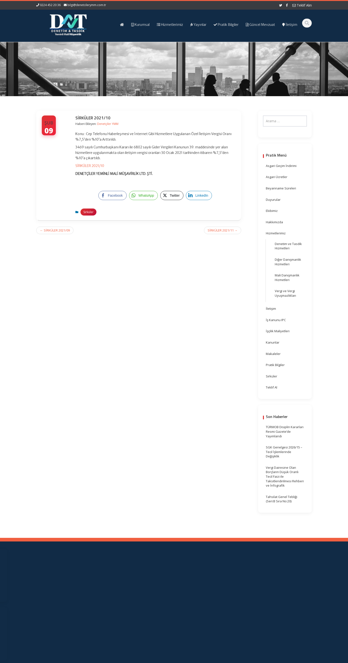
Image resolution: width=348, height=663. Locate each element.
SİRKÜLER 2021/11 (223, 230)
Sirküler (88, 212)
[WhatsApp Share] (143, 195)
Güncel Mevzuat (140, 588)
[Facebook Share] (112, 195)
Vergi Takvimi (205, 588)
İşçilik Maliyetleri (278, 331)
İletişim (271, 308)
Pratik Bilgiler (275, 365)
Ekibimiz (272, 211)
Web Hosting (92, 658)
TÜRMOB (202, 583)
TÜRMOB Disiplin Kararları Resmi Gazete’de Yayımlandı (285, 431)
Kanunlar (272, 342)
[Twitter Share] (171, 195)
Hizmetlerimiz (276, 233)
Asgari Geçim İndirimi (281, 166)
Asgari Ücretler (276, 177)
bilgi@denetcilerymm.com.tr (86, 5)
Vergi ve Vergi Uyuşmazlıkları (285, 293)
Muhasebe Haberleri (50, 658)
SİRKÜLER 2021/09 (55, 230)
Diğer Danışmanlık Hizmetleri (288, 261)
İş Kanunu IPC (276, 320)
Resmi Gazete (206, 579)
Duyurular (273, 199)
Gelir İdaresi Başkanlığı (212, 574)
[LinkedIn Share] (199, 195)
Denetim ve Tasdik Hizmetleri (288, 246)
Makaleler (273, 354)
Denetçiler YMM (107, 124)
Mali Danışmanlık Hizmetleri (287, 277)
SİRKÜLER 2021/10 (89, 166)
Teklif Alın (302, 5)
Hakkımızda (274, 222)
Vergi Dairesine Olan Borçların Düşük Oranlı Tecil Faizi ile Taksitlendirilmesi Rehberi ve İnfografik (285, 476)
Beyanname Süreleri (281, 188)
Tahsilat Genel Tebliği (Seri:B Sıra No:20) (281, 499)
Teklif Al (271, 387)
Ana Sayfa (135, 574)
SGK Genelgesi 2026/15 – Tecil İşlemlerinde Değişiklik (284, 451)
